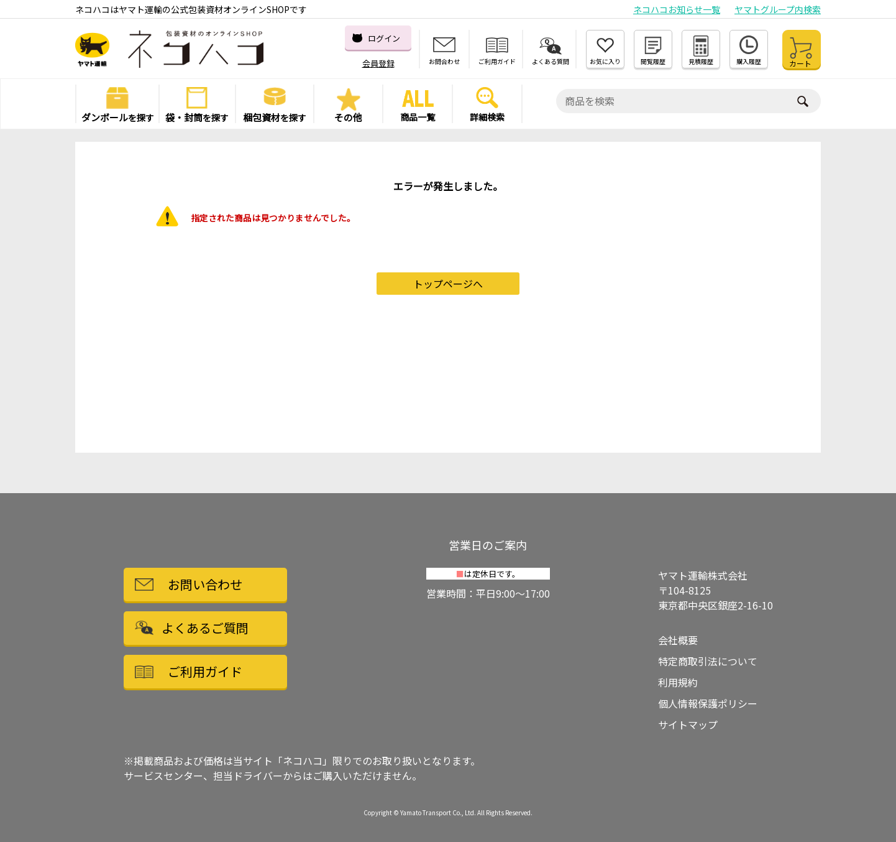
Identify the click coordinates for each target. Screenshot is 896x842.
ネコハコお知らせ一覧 (676, 9)
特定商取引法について (707, 661)
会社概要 (678, 639)
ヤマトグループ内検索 (777, 9)
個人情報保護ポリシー (707, 703)
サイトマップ (688, 724)
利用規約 (678, 682)
